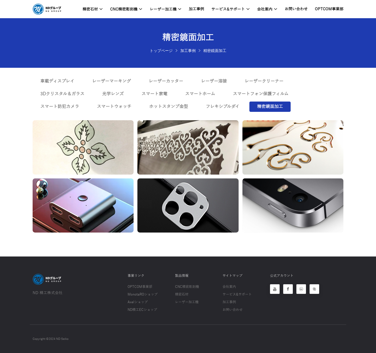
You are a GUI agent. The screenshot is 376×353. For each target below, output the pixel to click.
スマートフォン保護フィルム (260, 93)
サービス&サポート (230, 9)
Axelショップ (138, 302)
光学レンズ (113, 93)
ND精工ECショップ (142, 310)
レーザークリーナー (264, 81)
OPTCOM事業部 (329, 9)
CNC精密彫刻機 (126, 9)
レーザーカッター (166, 81)
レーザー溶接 (214, 81)
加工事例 (196, 9)
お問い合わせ (296, 9)
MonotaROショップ (143, 294)
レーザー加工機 (166, 9)
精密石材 (92, 9)
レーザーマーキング (111, 81)
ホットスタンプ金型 (168, 106)
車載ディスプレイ (57, 81)
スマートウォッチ (114, 106)
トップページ (161, 50)
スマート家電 (154, 93)
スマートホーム (200, 93)
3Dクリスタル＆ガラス (62, 93)
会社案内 (267, 9)
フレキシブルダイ (222, 106)
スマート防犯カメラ (59, 106)
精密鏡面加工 (214, 50)
